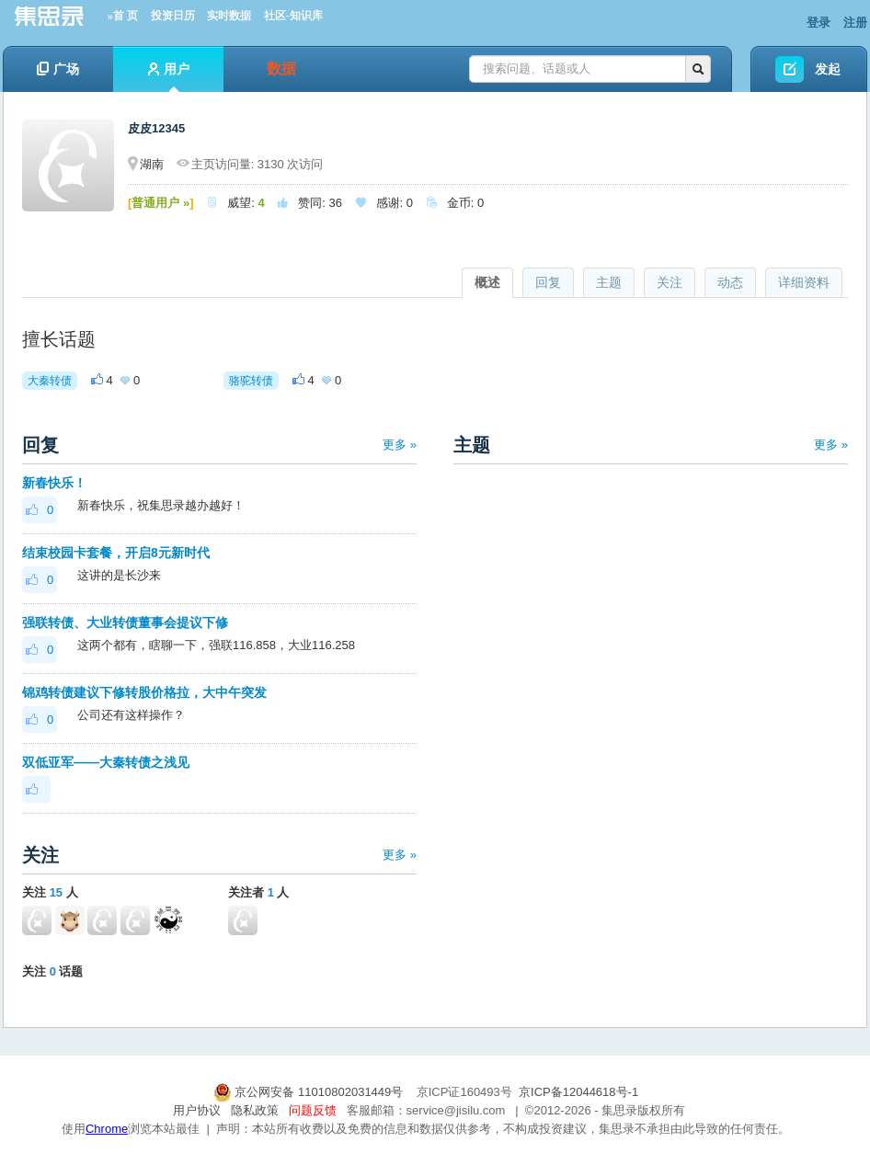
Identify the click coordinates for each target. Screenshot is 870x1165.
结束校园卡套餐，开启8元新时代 (116, 552)
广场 (58, 69)
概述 (487, 282)
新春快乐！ (54, 482)
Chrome (107, 1129)
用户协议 (197, 1110)
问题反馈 (313, 1110)
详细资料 (804, 282)
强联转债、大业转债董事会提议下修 (125, 622)
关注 (669, 282)
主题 (609, 282)
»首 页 (123, 15)
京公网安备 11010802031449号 (309, 1092)
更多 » (400, 444)
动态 (730, 282)
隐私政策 (255, 1110)
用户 (168, 77)
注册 (855, 22)
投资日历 (173, 15)
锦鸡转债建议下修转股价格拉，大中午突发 (144, 692)
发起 (828, 69)
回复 (548, 282)
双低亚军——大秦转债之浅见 (105, 762)
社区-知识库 (293, 15)
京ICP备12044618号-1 (578, 1092)
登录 (818, 22)
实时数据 (229, 15)
